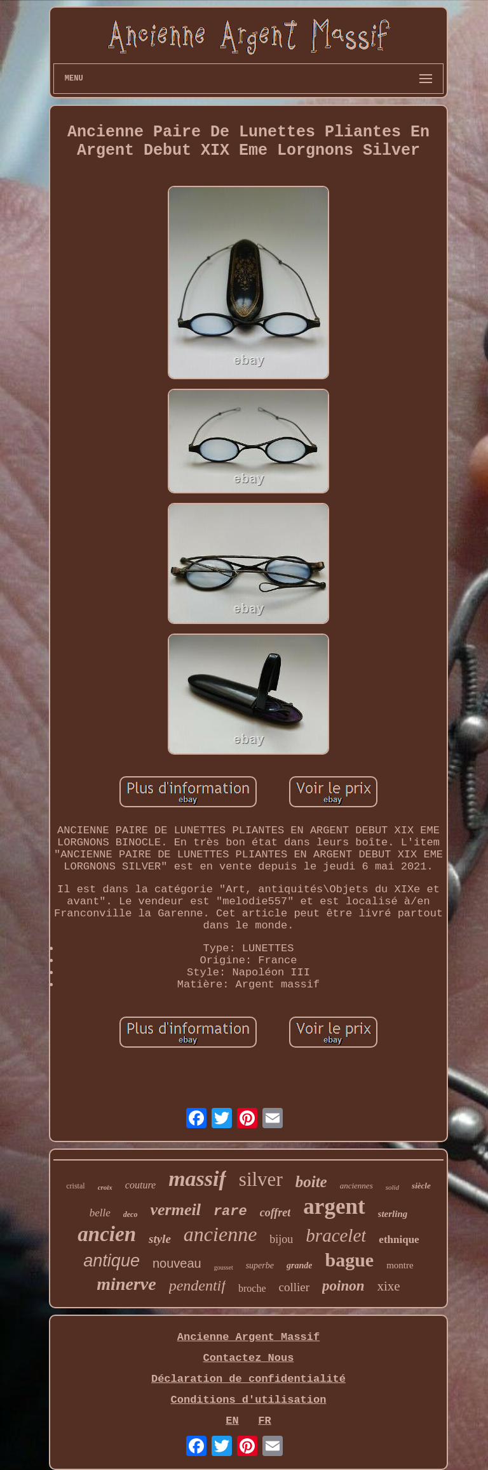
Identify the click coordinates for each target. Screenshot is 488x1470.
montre (400, 1265)
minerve (126, 1284)
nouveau (176, 1263)
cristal (75, 1185)
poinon (343, 1286)
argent (334, 1206)
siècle (421, 1185)
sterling (393, 1214)
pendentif (197, 1285)
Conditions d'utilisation (249, 1400)
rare (230, 1212)
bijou (281, 1239)
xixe (388, 1286)
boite (311, 1181)
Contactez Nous (248, 1358)
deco (130, 1214)
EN (232, 1421)
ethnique (399, 1239)
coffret (275, 1212)
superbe (260, 1265)
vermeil (175, 1209)
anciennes (356, 1185)
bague (349, 1259)
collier (293, 1287)
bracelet (336, 1235)
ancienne (220, 1234)
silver (261, 1179)
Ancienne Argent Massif (248, 1337)
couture (140, 1185)
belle (100, 1213)
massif (197, 1178)
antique (111, 1260)
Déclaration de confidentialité (248, 1379)
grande (299, 1265)
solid (392, 1187)
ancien (107, 1234)
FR (264, 1421)
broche (252, 1288)
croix (105, 1187)
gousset (223, 1267)
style (160, 1239)
